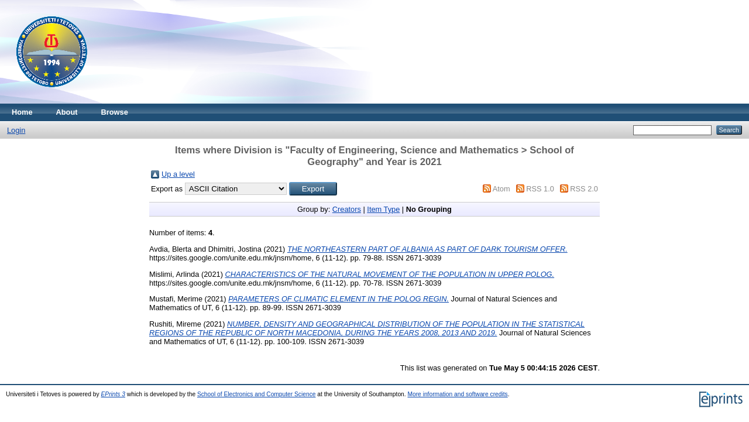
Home (22, 112)
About (67, 112)
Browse (114, 112)
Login (16, 130)
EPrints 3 (113, 394)
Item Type (383, 209)
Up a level (178, 174)
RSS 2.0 (584, 188)
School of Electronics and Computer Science (256, 394)
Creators (346, 209)
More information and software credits (457, 394)
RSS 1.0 (540, 188)
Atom (501, 188)
